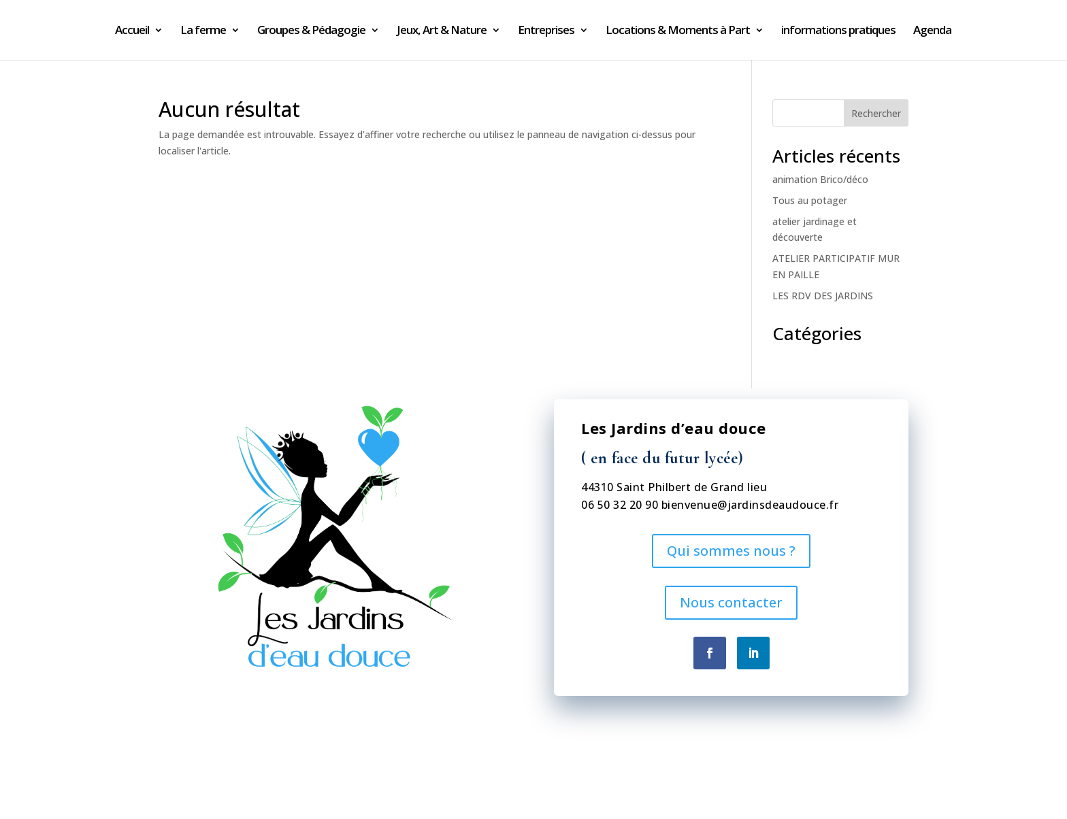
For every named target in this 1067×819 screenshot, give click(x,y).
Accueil (132, 31)
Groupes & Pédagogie (311, 31)
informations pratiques (838, 31)
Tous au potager (809, 200)
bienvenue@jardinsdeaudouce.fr (750, 504)
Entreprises (546, 31)
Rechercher (876, 113)
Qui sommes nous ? (731, 550)
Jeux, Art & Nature (442, 31)
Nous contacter (731, 602)
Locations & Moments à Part (678, 31)
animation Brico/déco (820, 179)
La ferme (203, 31)
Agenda (932, 31)
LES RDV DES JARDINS (822, 295)
